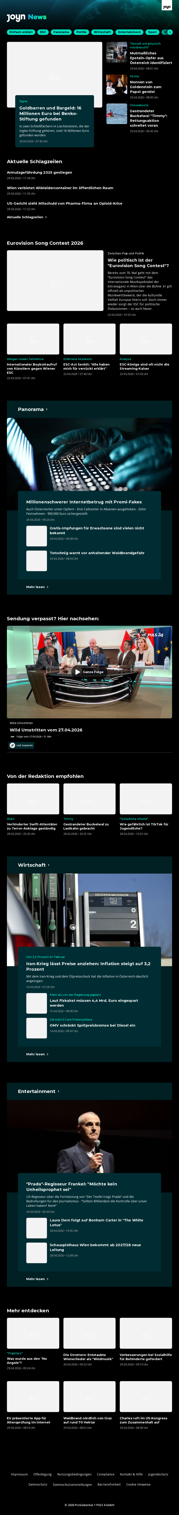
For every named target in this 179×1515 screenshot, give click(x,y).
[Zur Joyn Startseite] (167, 5)
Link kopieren (21, 745)
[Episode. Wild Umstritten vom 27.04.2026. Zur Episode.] (89, 682)
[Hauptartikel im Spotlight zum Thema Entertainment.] (39, 1091)
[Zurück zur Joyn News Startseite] (27, 18)
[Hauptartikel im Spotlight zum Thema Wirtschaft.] (34, 865)
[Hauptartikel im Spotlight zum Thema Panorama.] (33, 409)
